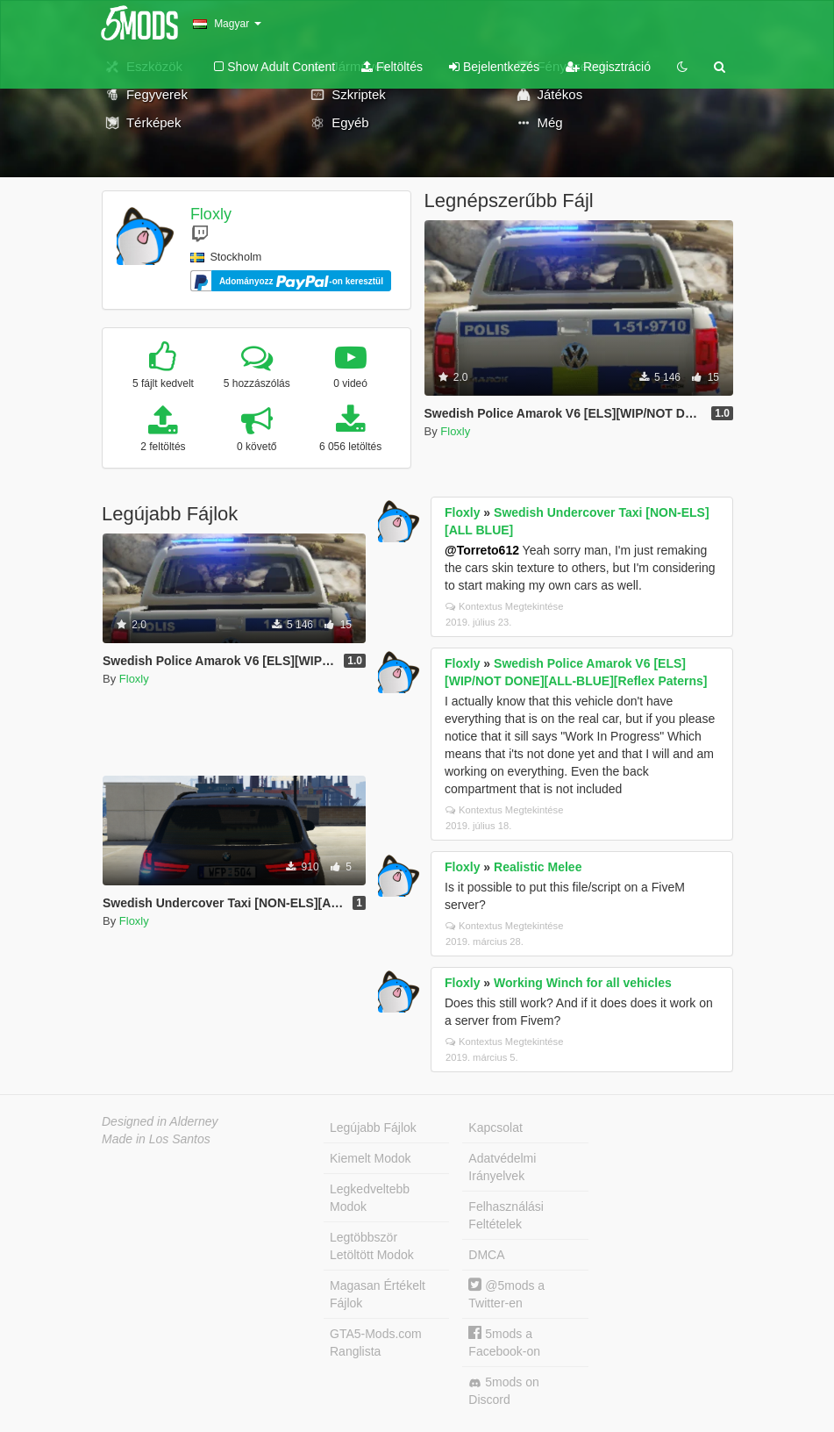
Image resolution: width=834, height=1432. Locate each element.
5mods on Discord (503, 1391)
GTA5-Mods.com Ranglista (376, 1342)
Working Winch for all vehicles (583, 983)
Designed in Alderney (160, 1121)
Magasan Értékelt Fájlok (377, 1294)
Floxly (211, 214)
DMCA (486, 1255)
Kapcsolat (495, 1128)
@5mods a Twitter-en (506, 1294)
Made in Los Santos (156, 1139)
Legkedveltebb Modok (370, 1198)
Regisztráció (608, 67)
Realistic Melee (537, 867)
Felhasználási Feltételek (506, 1215)
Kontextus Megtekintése (504, 606)
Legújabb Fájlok (373, 1128)
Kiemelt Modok (370, 1158)
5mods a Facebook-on (504, 1342)
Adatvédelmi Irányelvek (502, 1167)
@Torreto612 (482, 550)
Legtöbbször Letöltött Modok (372, 1246)
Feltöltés (392, 67)
